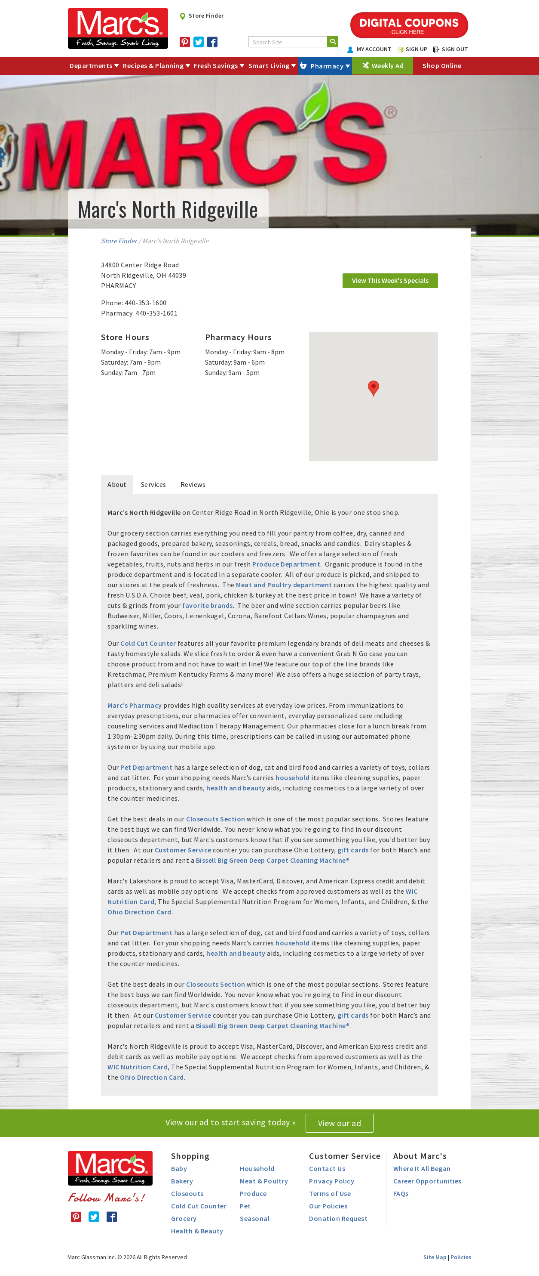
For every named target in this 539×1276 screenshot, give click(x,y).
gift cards (353, 850)
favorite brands (207, 605)
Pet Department (146, 767)
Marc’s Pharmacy (134, 705)
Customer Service (183, 850)
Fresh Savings (216, 65)
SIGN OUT (450, 49)
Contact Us (327, 1168)
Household (257, 1168)
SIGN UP (412, 49)
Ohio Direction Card (139, 911)
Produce (253, 1193)
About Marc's (420, 1155)
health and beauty (236, 788)
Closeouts (187, 1193)
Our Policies (328, 1206)
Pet (245, 1206)
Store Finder (201, 15)
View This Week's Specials (390, 280)
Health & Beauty (197, 1230)
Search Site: (268, 42)
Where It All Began (422, 1168)
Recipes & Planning (153, 65)
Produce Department (286, 564)
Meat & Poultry (264, 1181)
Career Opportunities (427, 1181)
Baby (179, 1168)
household (293, 777)
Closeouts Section (215, 819)
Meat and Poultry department (284, 584)
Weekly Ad (388, 65)
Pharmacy (327, 66)
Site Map (435, 1257)
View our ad (339, 1123)
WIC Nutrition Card (137, 1066)
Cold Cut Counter (148, 643)
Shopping (190, 1155)
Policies (461, 1257)
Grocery (184, 1218)
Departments (91, 65)
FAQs (401, 1193)
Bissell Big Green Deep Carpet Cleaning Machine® (273, 860)
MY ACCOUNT (369, 49)
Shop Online (442, 65)
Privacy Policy (331, 1181)
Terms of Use (330, 1193)
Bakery (182, 1181)
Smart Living (269, 65)
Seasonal (255, 1218)
